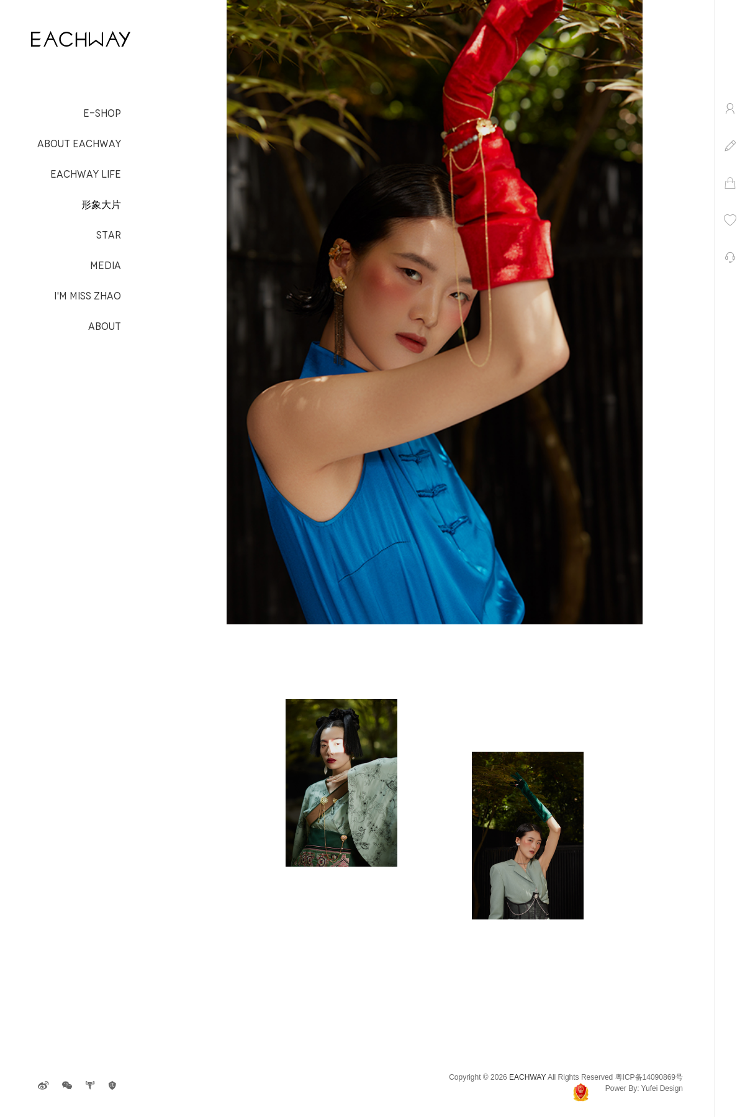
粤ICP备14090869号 (649, 1077)
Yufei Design (662, 1088)
